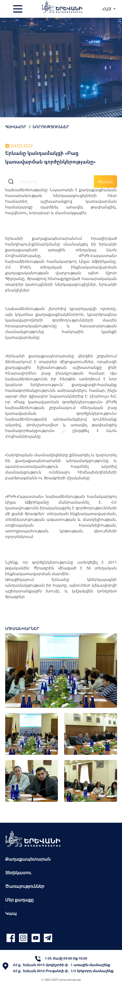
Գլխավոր (15, 127)
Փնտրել (105, 181)
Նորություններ (51, 127)
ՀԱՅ (107, 9)
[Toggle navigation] (18, 9)
